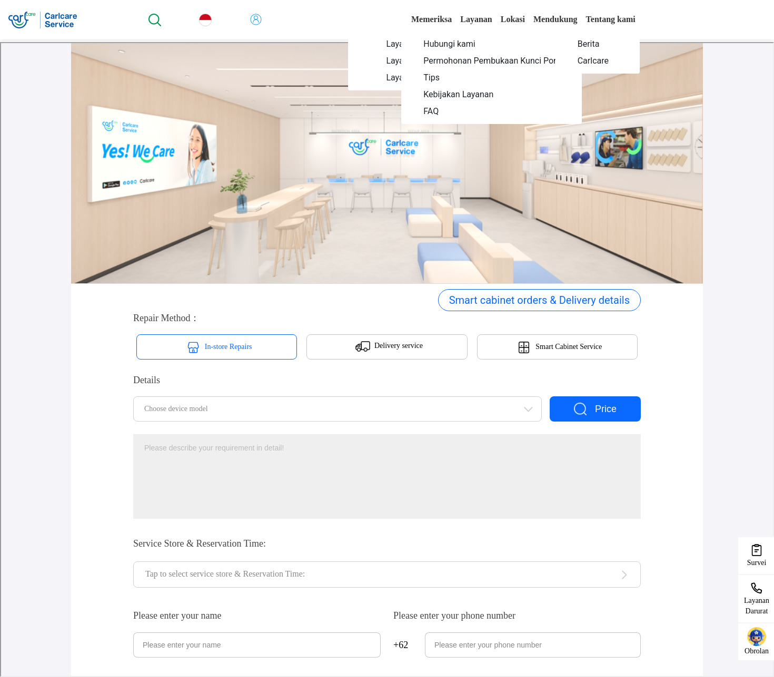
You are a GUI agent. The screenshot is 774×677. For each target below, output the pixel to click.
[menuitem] (491, 43)
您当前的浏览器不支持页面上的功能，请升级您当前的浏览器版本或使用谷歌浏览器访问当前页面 (387, 359)
